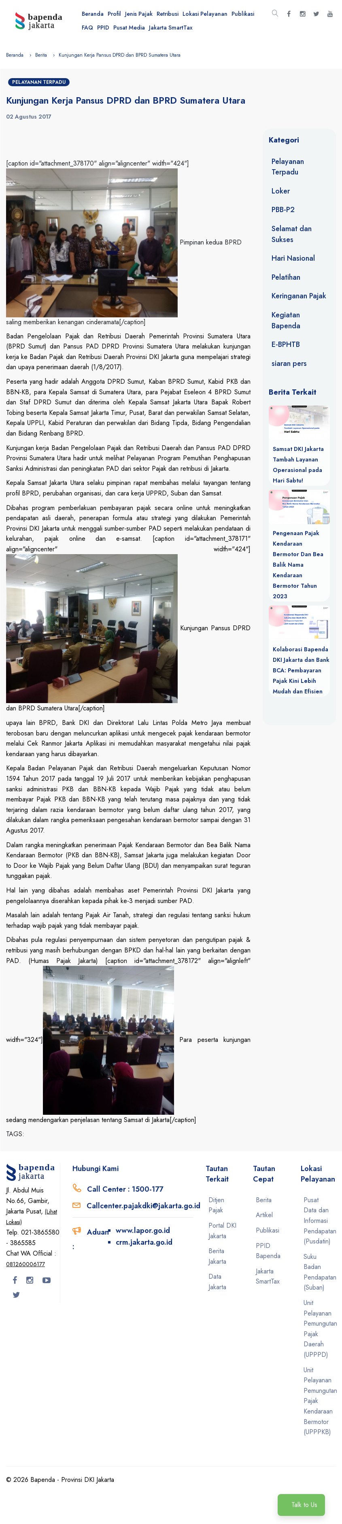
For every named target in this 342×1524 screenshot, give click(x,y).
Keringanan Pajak (299, 296)
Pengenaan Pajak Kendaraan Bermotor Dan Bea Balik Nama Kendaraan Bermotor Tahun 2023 (298, 564)
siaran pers (289, 363)
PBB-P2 (283, 209)
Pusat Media (129, 27)
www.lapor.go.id (143, 1230)
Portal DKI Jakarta (222, 1231)
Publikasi (243, 14)
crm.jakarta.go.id (144, 1242)
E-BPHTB (286, 344)
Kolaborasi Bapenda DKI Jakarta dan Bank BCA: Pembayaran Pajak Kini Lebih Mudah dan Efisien (301, 670)
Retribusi (167, 14)
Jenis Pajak (139, 14)
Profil (114, 14)
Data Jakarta (217, 1282)
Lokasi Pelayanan (205, 14)
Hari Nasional (293, 258)
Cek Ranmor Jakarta (55, 743)
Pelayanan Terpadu (39, 82)
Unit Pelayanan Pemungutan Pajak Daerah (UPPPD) (318, 1328)
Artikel (264, 1215)
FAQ (87, 27)
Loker (281, 191)
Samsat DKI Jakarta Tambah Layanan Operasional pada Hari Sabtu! (298, 465)
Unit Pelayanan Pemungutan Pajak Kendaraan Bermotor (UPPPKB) (318, 1401)
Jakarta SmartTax (171, 27)
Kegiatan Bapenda (286, 320)
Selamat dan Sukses (292, 234)
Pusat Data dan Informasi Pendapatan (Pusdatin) (318, 1220)
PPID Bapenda (268, 1251)
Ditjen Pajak (216, 1205)
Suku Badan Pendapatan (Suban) (318, 1272)
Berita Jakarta (217, 1256)
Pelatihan (286, 277)
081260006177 (25, 1264)
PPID (103, 27)
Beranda (93, 14)
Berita (41, 55)
